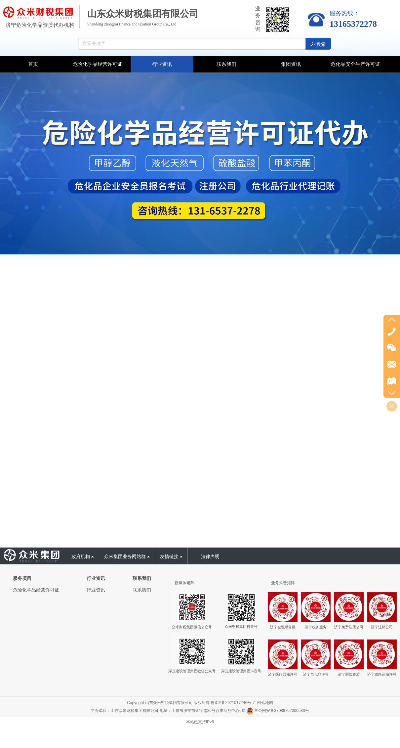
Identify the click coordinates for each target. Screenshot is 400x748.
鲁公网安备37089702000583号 (278, 710)
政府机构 (82, 556)
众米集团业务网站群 (127, 556)
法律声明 (210, 556)
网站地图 (265, 702)
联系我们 (142, 590)
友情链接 (171, 556)
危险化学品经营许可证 (36, 590)
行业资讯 (96, 590)
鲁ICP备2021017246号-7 (233, 702)
